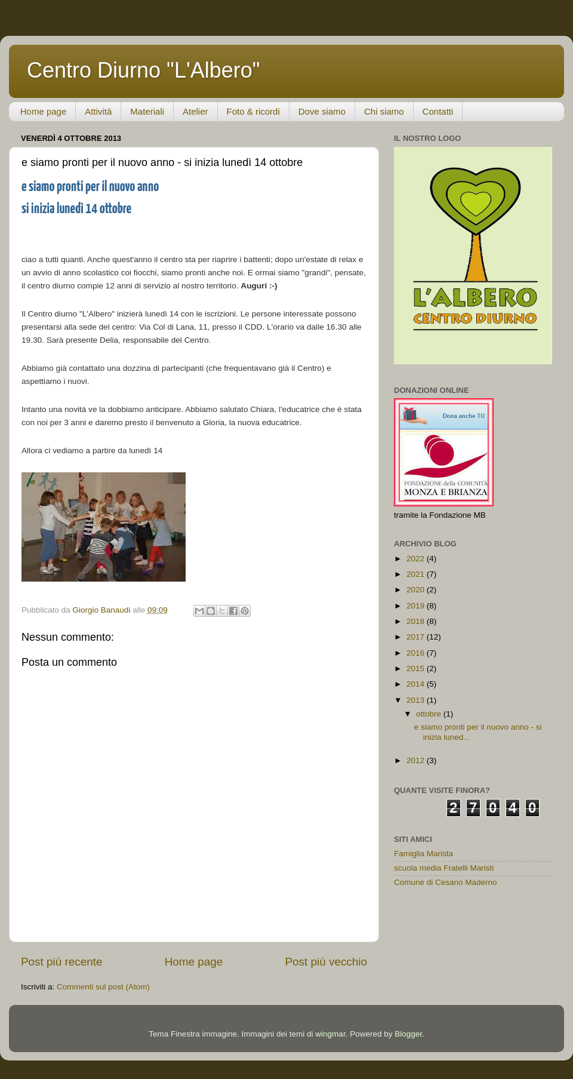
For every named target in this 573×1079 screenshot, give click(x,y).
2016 (416, 652)
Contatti (438, 111)
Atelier (195, 111)
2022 (416, 558)
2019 (416, 605)
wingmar (330, 1033)
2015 (416, 668)
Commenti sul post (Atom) (103, 986)
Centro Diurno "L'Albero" (143, 70)
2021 (416, 574)
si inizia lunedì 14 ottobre (76, 209)
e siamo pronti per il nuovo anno (90, 187)
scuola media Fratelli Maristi (444, 867)
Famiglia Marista (423, 853)
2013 (416, 700)
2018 (416, 621)
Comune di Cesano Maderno (445, 882)
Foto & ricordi (253, 111)
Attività (98, 111)
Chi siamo (384, 111)
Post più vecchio (326, 961)
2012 (416, 760)
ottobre (429, 713)
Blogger (408, 1033)
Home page (43, 111)
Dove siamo (322, 111)
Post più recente (62, 961)
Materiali (147, 111)
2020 (416, 589)
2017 (416, 636)
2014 (416, 684)
